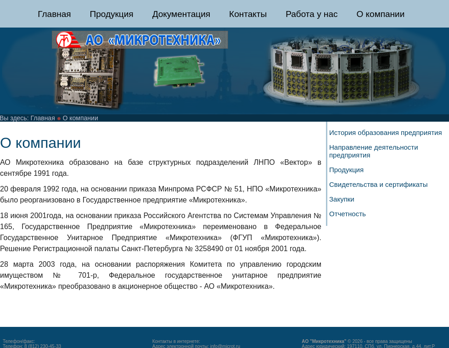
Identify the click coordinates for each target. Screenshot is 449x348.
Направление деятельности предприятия (373, 151)
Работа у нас (311, 14)
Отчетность (347, 214)
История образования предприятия (385, 132)
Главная (54, 14)
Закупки (341, 199)
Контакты (248, 14)
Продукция (112, 14)
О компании (380, 14)
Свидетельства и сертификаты (378, 184)
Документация (181, 14)
